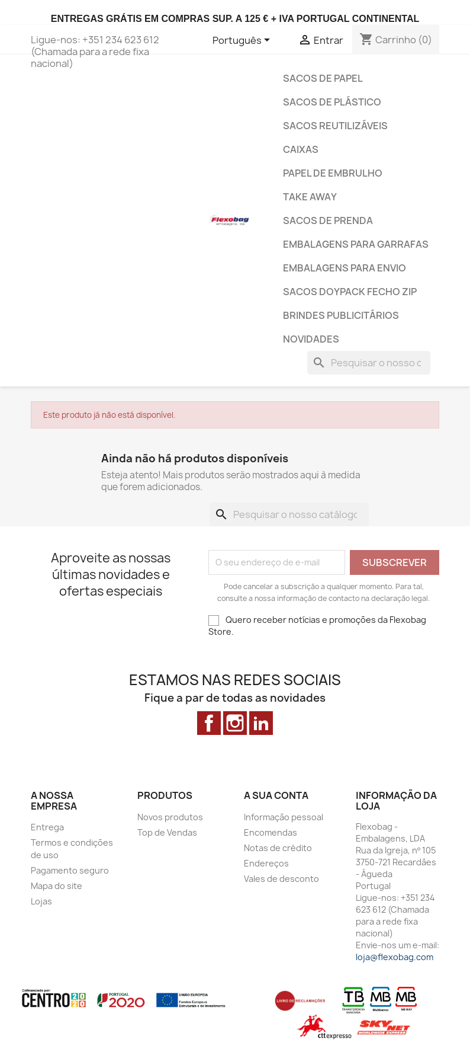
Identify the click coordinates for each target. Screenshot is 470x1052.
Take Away (310, 196)
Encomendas (270, 832)
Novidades (311, 339)
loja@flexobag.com (394, 957)
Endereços (266, 863)
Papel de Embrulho (332, 173)
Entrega (47, 827)
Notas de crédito (278, 847)
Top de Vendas (167, 832)
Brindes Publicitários (341, 315)
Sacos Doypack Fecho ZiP (350, 291)
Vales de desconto (281, 878)
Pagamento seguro (70, 870)
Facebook (209, 723)
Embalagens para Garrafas (356, 244)
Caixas (300, 149)
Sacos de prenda (328, 220)
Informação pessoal (283, 817)
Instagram (235, 723)
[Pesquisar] (368, 363)
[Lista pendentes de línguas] (243, 41)
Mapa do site (56, 885)
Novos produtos (170, 817)
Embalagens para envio (344, 267)
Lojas (41, 901)
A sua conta (276, 795)
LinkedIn (261, 723)
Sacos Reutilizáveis (335, 125)
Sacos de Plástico (332, 101)
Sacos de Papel (323, 78)
